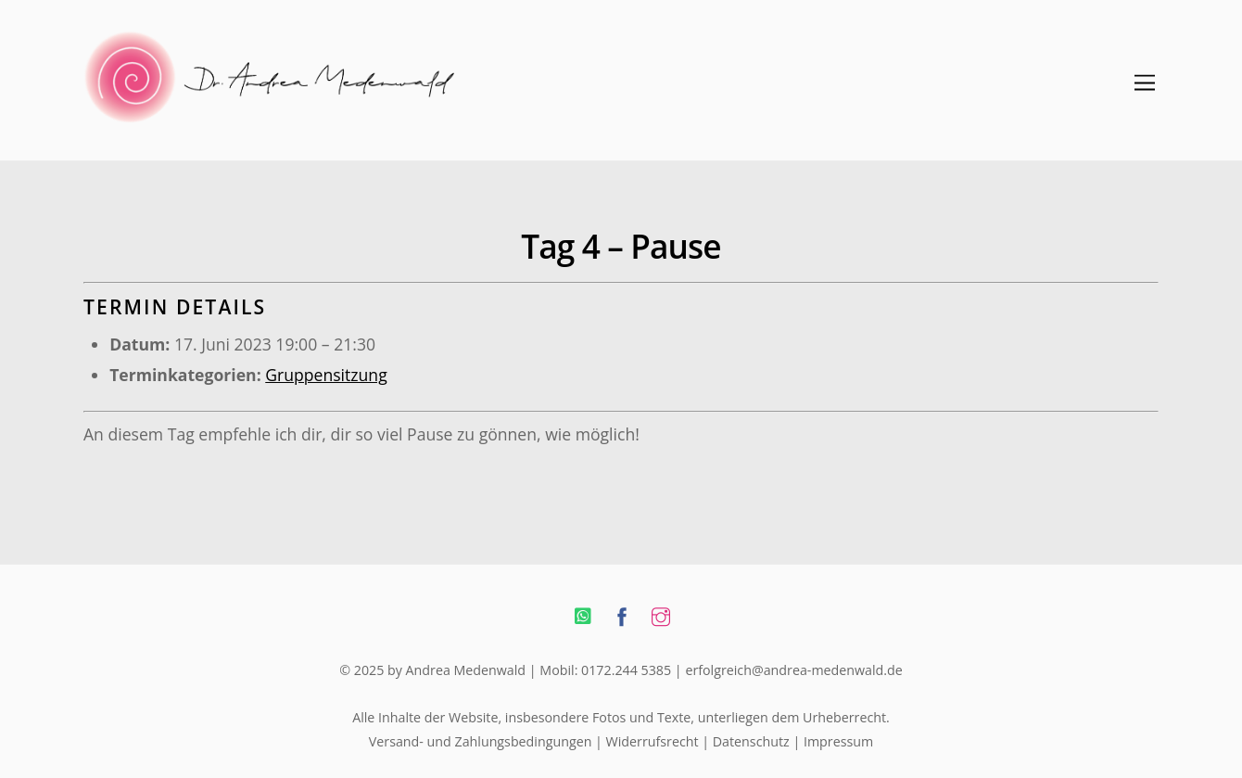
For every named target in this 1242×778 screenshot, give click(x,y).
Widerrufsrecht (652, 741)
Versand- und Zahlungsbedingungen (480, 741)
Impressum (838, 741)
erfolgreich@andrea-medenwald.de (793, 670)
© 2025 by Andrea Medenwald (432, 670)
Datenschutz (751, 741)
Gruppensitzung (326, 374)
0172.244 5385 (626, 670)
